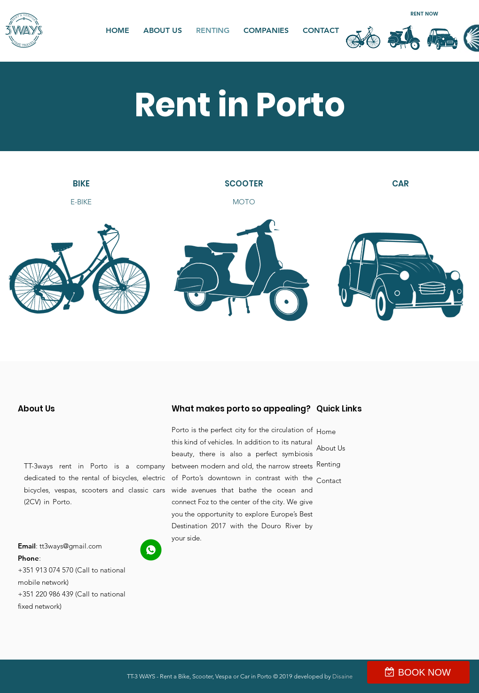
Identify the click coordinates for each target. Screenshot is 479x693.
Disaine (342, 676)
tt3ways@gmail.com (70, 545)
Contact (328, 480)
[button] (424, 14)
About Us (330, 447)
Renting (328, 463)
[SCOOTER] (244, 184)
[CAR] (400, 184)
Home (326, 431)
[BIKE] (81, 184)
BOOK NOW (424, 672)
